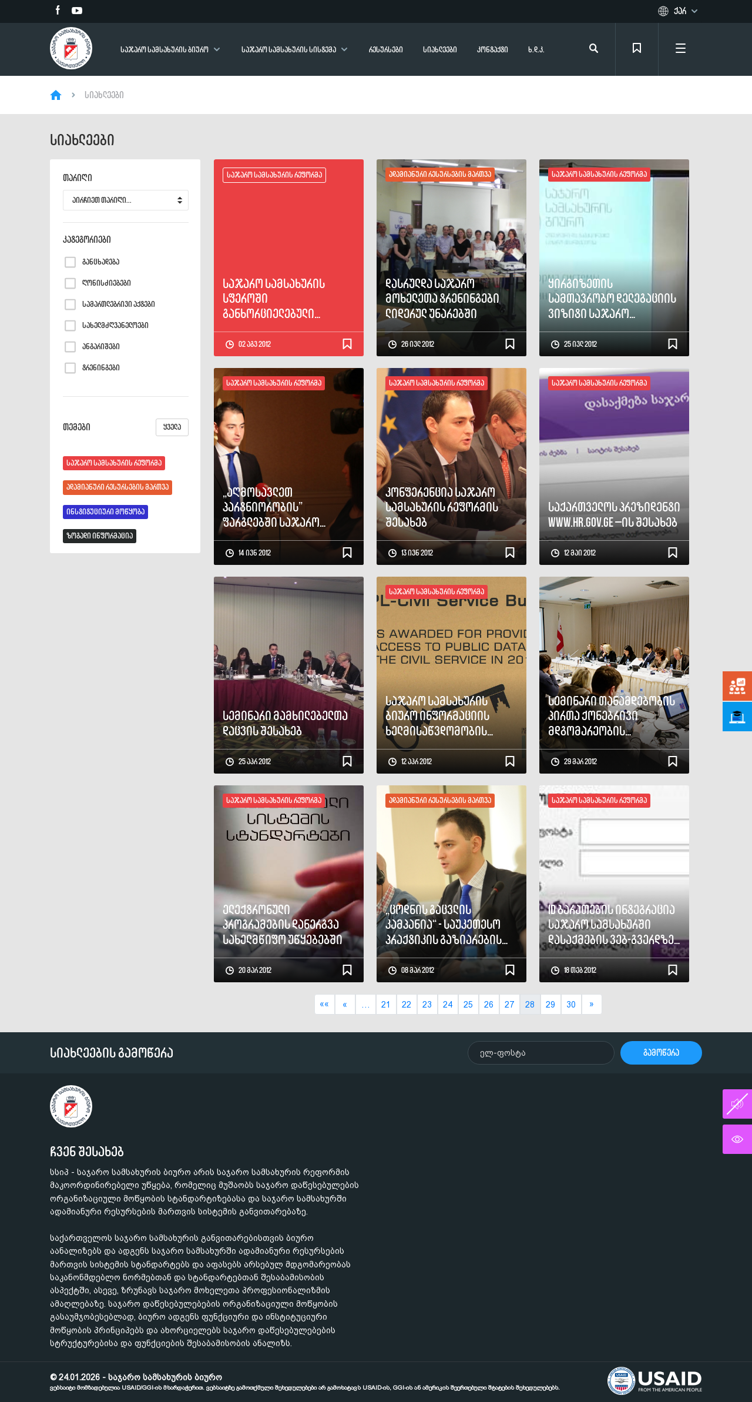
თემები (126, 427)
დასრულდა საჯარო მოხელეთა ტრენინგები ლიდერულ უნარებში (442, 298)
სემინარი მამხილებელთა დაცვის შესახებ (285, 723)
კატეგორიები (87, 240)
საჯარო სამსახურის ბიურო (164, 50)
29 (550, 1004)
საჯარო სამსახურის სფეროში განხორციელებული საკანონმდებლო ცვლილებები (274, 298)
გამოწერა (661, 1052)
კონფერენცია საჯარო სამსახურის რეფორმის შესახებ (441, 507)
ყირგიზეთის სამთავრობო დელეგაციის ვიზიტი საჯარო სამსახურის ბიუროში (612, 298)
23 (427, 1004)
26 (489, 1004)
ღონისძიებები (106, 283)
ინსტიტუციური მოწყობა (105, 512)
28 (530, 1004)
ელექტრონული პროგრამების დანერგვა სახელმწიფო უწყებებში (283, 924)
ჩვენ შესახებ (87, 1151)
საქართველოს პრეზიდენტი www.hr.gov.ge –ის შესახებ (614, 515)
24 (447, 1004)
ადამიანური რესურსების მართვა (117, 487)
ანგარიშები (101, 347)
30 (571, 1004)
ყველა (172, 427)
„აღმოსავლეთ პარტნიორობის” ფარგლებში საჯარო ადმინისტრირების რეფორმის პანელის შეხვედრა (271, 507)
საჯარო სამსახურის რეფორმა (114, 463)
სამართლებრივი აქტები (118, 304)
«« (324, 1004)
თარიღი (77, 178)
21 (386, 1004)
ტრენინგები (101, 368)
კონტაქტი (492, 50)
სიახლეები (440, 50)
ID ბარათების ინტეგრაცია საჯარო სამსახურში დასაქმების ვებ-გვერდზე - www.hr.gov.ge (613, 924)
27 (509, 1004)
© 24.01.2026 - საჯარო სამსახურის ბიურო (305, 1382)
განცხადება (100, 262)
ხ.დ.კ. (536, 50)
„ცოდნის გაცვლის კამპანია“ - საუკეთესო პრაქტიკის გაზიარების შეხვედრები (443, 924)
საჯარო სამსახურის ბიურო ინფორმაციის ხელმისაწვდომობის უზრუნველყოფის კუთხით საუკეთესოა (447, 716)
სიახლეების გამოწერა (111, 1053)
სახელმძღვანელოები (115, 325)
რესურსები (386, 50)
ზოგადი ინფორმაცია (99, 536)
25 (468, 1004)
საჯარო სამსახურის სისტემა (288, 50)
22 (406, 1004)
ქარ (680, 11)
